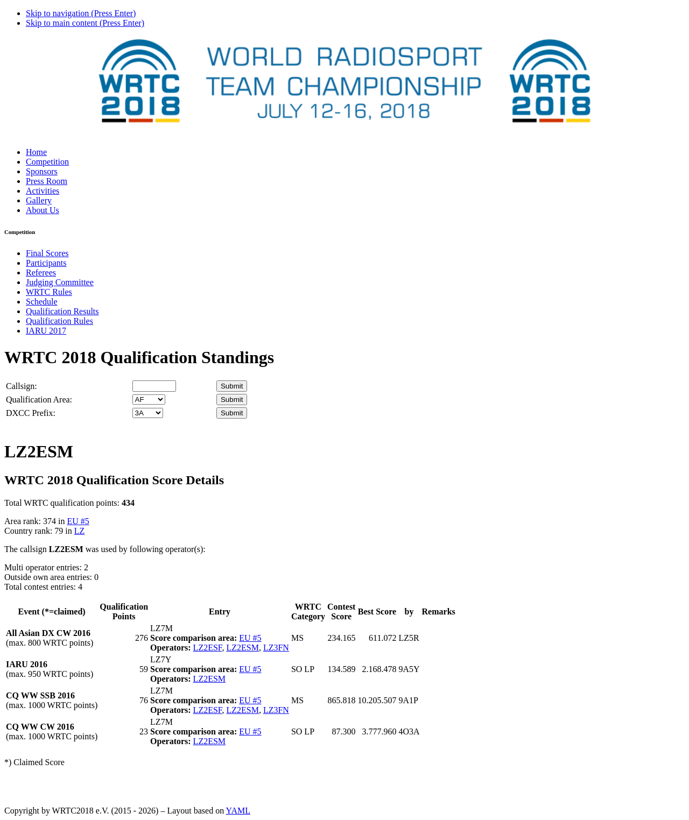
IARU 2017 (46, 330)
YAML (238, 810)
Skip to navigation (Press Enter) (81, 13)
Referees (41, 272)
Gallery (39, 200)
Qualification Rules (59, 321)
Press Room (46, 181)
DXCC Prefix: (30, 413)
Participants (46, 262)
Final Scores (47, 253)
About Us (42, 210)
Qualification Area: (39, 399)
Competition (47, 161)
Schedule (42, 301)
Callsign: (21, 386)
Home (36, 152)
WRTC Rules (49, 291)
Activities (42, 190)
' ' (148, 399)
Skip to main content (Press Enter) (85, 22)
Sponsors (42, 171)
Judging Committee (60, 282)
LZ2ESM (242, 647)
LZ (79, 530)
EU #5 (78, 521)
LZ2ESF (207, 647)
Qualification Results (62, 311)
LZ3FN (276, 647)
